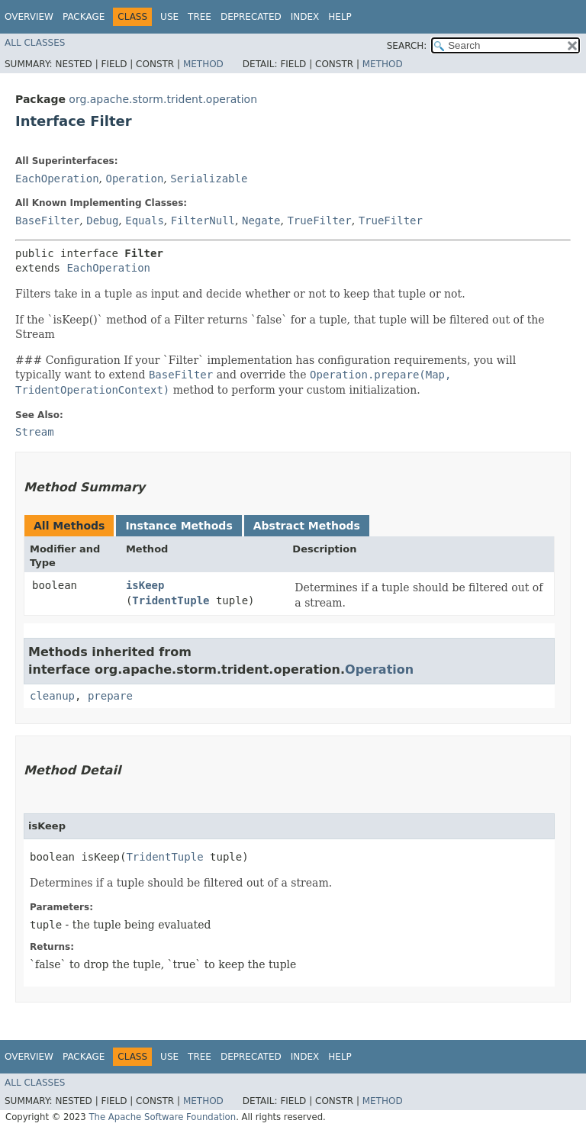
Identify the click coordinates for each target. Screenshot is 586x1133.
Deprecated (251, 16)
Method (203, 64)
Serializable (208, 178)
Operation (134, 178)
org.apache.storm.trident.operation (163, 99)
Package (84, 16)
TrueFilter (319, 220)
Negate (261, 220)
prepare (110, 696)
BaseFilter (47, 220)
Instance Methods (178, 526)
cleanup (52, 696)
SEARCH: (407, 45)
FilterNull (203, 220)
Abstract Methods (306, 526)
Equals (144, 220)
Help (340, 16)
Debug (102, 220)
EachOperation (57, 178)
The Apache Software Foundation (162, 1117)
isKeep (145, 585)
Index (305, 16)
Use (169, 16)
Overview (29, 16)
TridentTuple (170, 600)
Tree (199, 16)
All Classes (35, 42)
